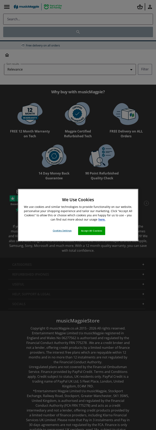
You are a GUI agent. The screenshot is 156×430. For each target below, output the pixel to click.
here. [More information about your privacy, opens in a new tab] (101, 219)
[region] (78, 215)
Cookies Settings (62, 230)
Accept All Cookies (91, 230)
